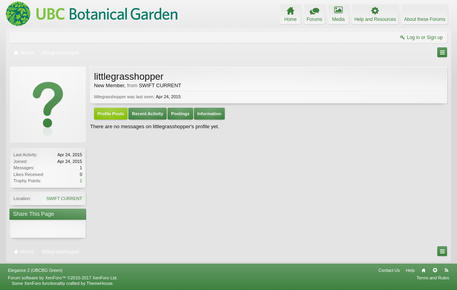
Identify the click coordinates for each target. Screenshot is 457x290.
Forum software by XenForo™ (63, 277)
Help (410, 270)
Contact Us (389, 270)
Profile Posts (111, 113)
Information (209, 113)
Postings (180, 113)
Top (435, 270)
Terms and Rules (432, 277)
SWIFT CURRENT (64, 198)
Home (423, 270)
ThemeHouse (100, 283)
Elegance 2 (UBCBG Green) (35, 270)
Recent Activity (147, 113)
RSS (446, 270)
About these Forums (424, 19)
